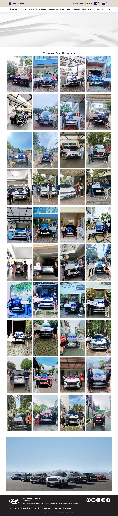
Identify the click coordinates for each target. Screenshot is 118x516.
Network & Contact (41, 9)
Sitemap (68, 508)
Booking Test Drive (87, 9)
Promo (68, 9)
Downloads (27, 508)
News (62, 9)
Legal (37, 508)
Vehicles (23, 9)
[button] (109, 9)
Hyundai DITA (76, 9)
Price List (31, 9)
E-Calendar (57, 508)
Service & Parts (53, 9)
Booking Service (100, 9)
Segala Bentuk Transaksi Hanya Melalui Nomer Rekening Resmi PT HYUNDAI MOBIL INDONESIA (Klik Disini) (50, 503)
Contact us (46, 508)
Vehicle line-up (14, 508)
